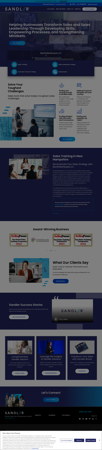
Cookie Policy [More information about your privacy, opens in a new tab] (35, 448)
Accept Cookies (90, 440)
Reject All (79, 440)
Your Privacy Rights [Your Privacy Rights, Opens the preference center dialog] (66, 440)
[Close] (99, 440)
